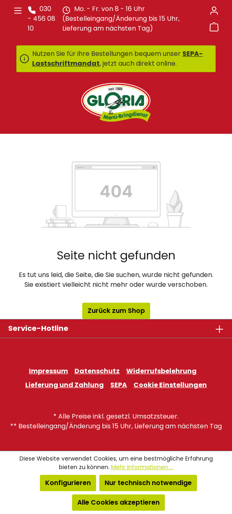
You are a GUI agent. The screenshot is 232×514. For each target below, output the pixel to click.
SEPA (118, 385)
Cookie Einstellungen (170, 385)
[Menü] (18, 10)
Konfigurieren (68, 482)
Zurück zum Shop (116, 310)
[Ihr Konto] (214, 10)
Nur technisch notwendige (148, 482)
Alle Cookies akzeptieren (118, 502)
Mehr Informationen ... (142, 467)
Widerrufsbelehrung (161, 371)
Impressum (48, 371)
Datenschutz (97, 371)
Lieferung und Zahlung (64, 385)
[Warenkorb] (214, 27)
